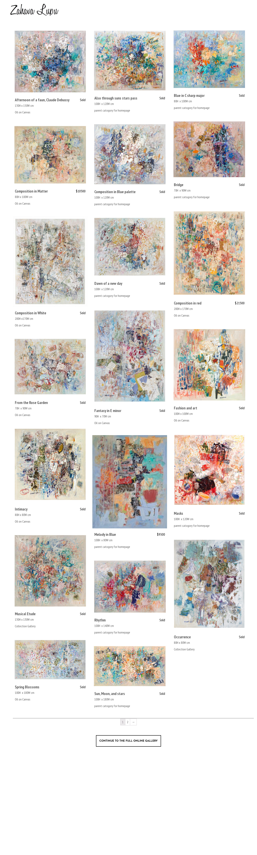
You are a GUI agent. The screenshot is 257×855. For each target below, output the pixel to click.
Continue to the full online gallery (128, 741)
